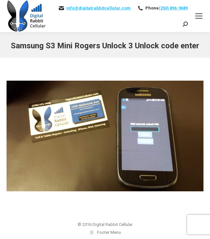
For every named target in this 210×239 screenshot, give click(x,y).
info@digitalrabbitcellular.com (98, 8)
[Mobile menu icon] (198, 16)
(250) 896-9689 (173, 8)
